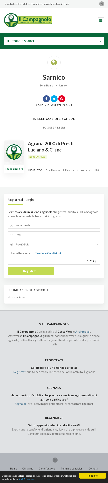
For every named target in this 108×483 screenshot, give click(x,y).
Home (49, 85)
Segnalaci (21, 403)
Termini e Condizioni (48, 253)
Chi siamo (27, 468)
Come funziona (47, 468)
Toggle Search (21, 41)
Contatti (93, 468)
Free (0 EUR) (22, 244)
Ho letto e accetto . (36, 253)
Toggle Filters (54, 127)
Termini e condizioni (72, 468)
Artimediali (82, 331)
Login (30, 200)
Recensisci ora (14, 168)
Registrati (15, 200)
